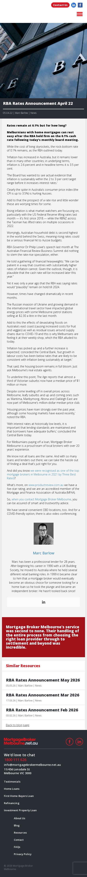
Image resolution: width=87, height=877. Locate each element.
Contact (19, 840)
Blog (17, 825)
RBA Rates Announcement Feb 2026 (42, 710)
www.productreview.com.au (46, 485)
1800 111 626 (15, 759)
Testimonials (12, 781)
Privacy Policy (23, 854)
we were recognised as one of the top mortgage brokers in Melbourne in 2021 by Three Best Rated (43, 474)
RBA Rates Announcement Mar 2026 (42, 695)
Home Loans (12, 789)
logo (24, 14)
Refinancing (11, 803)
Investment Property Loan (20, 810)
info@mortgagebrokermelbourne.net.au (22, 765)
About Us (19, 818)
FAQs (17, 847)
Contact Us (60, 5)
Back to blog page (17, 725)
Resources (20, 832)
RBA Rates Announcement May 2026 (43, 680)
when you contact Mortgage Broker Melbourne (41, 499)
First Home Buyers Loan (19, 796)
